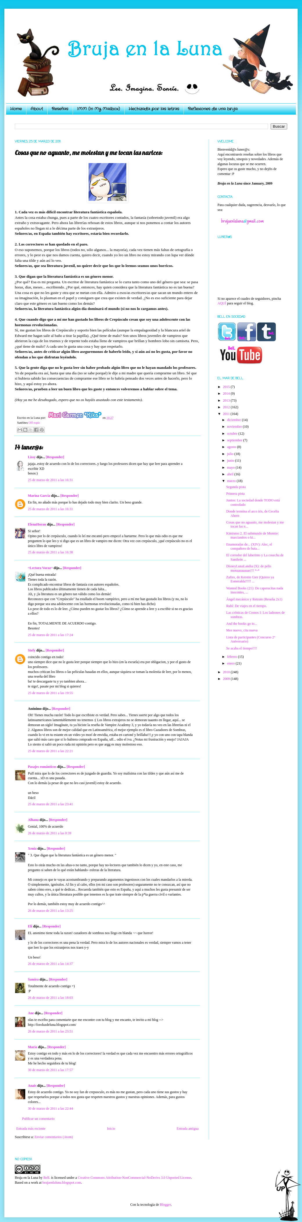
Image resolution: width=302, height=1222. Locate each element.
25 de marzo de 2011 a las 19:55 (50, 693)
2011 (227, 414)
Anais (32, 1086)
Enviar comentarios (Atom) (54, 1137)
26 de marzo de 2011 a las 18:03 (50, 998)
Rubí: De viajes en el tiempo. (246, 606)
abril (230, 474)
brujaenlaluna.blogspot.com (61, 1183)
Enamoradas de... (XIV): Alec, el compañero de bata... (249, 546)
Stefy (31, 650)
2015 (227, 387)
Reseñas (60, 109)
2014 (227, 393)
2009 (227, 679)
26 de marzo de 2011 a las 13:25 (50, 911)
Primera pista (235, 494)
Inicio (111, 1129)
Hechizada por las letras (154, 109)
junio (231, 461)
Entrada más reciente (31, 1129)
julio (230, 454)
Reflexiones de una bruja (213, 109)
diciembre (234, 420)
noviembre (235, 427)
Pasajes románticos (42, 767)
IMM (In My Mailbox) (98, 109)
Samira (33, 979)
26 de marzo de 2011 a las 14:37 (50, 964)
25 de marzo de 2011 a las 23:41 (50, 804)
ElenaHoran (37, 524)
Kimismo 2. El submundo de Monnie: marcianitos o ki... (252, 535)
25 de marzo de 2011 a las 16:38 (50, 552)
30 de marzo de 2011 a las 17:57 (50, 1070)
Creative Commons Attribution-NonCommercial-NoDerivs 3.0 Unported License (134, 1178)
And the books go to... (241, 624)
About (36, 109)
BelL (46, 1178)
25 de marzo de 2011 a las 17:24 (50, 635)
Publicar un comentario (38, 1119)
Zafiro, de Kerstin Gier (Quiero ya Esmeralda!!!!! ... (250, 579)
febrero (232, 657)
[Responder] (55, 457)
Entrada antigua (188, 1129)
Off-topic (34, 422)
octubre (232, 434)
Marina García (39, 496)
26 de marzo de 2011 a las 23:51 (50, 1031)
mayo (231, 467)
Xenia (32, 848)
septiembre (235, 440)
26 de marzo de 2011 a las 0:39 (49, 833)
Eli (30, 926)
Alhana (33, 820)
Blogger (165, 1205)
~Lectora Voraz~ (40, 568)
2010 (227, 672)
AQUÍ (221, 303)
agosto (232, 447)
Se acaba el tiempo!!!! (241, 648)
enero (231, 663)
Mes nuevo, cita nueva (242, 630)
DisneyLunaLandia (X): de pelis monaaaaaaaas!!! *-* (248, 568)
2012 (227, 407)
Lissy (32, 457)
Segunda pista (236, 487)
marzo (232, 481)
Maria (32, 1047)
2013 (227, 400)
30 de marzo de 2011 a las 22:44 (50, 1109)
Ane (31, 1013)
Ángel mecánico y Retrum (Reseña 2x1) (254, 599)
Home (16, 109)
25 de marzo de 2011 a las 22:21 (50, 751)
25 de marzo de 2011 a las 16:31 (50, 480)
